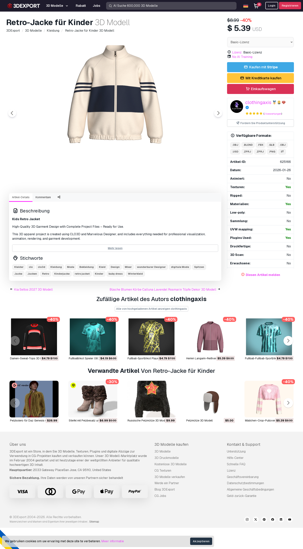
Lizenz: (237, 52)
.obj (235, 144)
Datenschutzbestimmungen (245, 504)
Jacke (18, 295)
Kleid (102, 288)
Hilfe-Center (235, 479)
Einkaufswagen (260, 89)
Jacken (32, 295)
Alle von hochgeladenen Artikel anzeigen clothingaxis (151, 330)
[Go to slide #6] (152, 200)
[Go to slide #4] (102, 200)
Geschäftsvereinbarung (243, 498)
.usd (235, 151)
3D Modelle (162, 473)
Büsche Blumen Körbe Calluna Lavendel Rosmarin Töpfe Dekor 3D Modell (163, 311)
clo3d (41, 288)
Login (271, 5)
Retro (45, 295)
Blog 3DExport (164, 511)
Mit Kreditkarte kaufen (260, 78)
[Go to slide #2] (53, 200)
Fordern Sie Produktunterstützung (260, 123)
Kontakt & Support (243, 465)
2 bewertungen (272, 113)
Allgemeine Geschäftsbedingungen (250, 511)
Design (115, 288)
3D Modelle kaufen (171, 465)
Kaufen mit (260, 67)
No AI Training (242, 57)
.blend (248, 144)
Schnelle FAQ (236, 485)
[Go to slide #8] (201, 200)
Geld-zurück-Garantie (241, 517)
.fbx (260, 144)
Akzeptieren (201, 541)
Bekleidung (86, 288)
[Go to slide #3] (78, 200)
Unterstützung (236, 473)
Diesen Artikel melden (263, 275)
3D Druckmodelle (166, 479)
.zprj (247, 151)
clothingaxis (258, 102)
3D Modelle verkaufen (169, 498)
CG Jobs (160, 517)
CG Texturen (162, 492)
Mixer (128, 288)
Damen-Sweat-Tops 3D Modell (29, 379)
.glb (271, 144)
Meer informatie (112, 541)
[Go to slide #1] (28, 200)
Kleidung (56, 288)
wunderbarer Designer (151, 288)
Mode (70, 288)
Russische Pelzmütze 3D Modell (148, 441)
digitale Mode (180, 288)
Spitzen (199, 288)
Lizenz (231, 492)
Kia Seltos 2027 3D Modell (33, 311)
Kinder (99, 295)
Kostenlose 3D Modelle (170, 485)
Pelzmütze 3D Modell (199, 441)
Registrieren (290, 5)
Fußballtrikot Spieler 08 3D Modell (90, 379)
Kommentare (43, 218)
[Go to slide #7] (177, 200)
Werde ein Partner (166, 504)
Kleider (19, 288)
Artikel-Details (21, 218)
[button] (288, 362)
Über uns (17, 465)
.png (272, 151)
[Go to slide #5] (127, 200)
